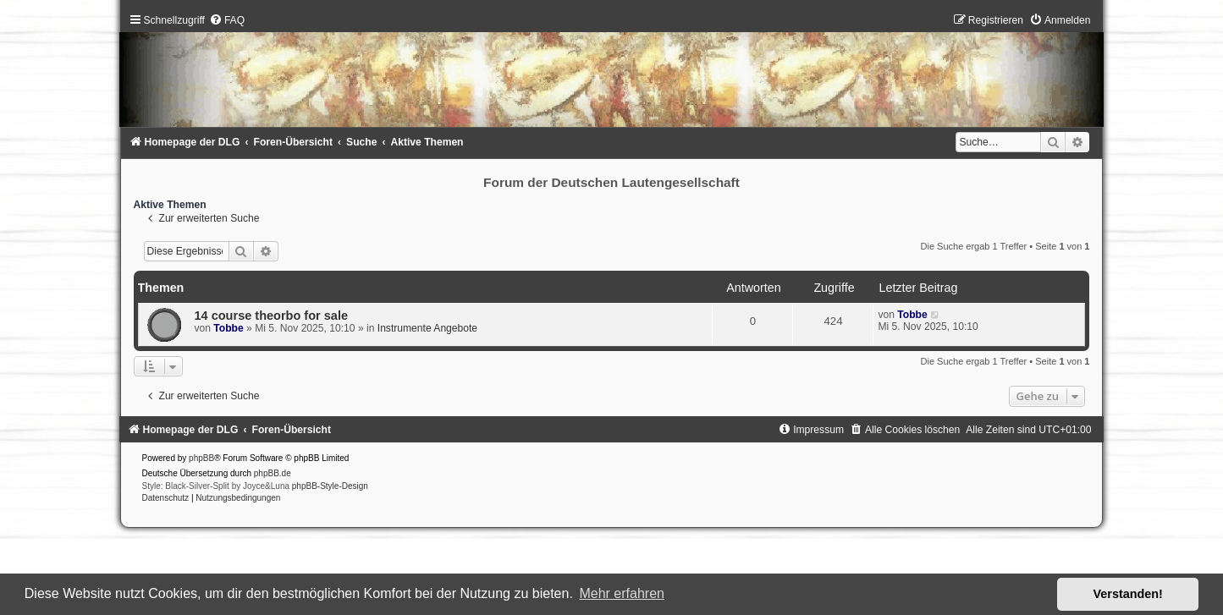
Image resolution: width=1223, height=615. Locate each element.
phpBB (201, 458)
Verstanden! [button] (1128, 594)
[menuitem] (227, 20)
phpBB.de (272, 473)
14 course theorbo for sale (272, 315)
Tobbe (228, 328)
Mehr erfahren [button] (621, 593)
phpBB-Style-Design (330, 486)
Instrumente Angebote (427, 328)
